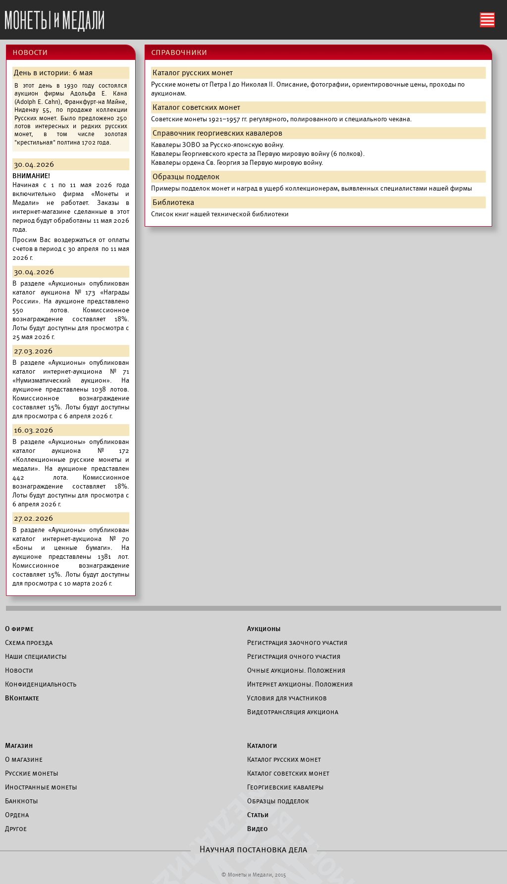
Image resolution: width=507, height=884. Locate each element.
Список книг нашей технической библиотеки (220, 214)
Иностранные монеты (41, 787)
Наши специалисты (36, 656)
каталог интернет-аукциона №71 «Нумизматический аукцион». (70, 376)
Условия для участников (287, 698)
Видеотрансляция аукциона (292, 712)
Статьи (258, 815)
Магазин (19, 745)
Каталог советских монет (288, 773)
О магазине (24, 759)
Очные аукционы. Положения (296, 670)
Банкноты (21, 801)
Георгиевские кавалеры (285, 787)
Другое (16, 829)
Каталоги (262, 745)
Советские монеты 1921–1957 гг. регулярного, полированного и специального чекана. (281, 119)
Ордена (17, 815)
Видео (257, 829)
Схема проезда (28, 642)
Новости (19, 670)
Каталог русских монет (284, 759)
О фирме (19, 629)
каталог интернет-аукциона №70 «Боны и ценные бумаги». (70, 543)
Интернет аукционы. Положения (300, 684)
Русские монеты (31, 773)
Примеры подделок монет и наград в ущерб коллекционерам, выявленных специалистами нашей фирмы (311, 188)
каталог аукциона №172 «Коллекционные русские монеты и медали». (70, 459)
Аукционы (264, 629)
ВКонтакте (22, 698)
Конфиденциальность (40, 684)
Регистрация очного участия (294, 656)
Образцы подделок (278, 801)
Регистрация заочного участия (297, 642)
